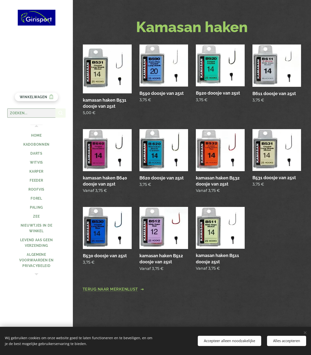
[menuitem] (36, 135)
